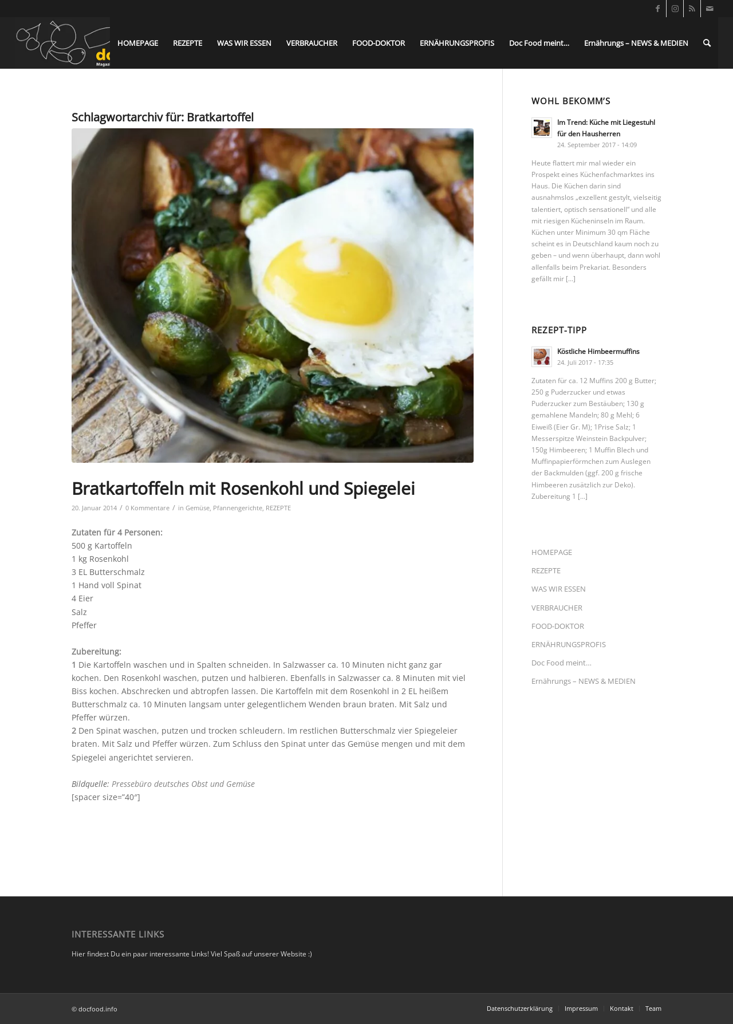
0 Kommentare (147, 507)
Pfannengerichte (237, 507)
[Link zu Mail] (709, 8)
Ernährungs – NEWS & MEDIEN (583, 681)
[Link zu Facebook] (657, 8)
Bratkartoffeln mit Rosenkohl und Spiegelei (243, 488)
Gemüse (198, 507)
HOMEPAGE (551, 552)
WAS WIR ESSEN (558, 589)
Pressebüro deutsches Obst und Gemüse (183, 783)
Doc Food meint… (561, 662)
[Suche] (707, 43)
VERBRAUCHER (556, 607)
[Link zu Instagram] (675, 8)
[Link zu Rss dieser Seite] (692, 8)
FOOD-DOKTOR (557, 626)
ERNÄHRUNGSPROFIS (568, 644)
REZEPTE (278, 507)
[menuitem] (137, 43)
